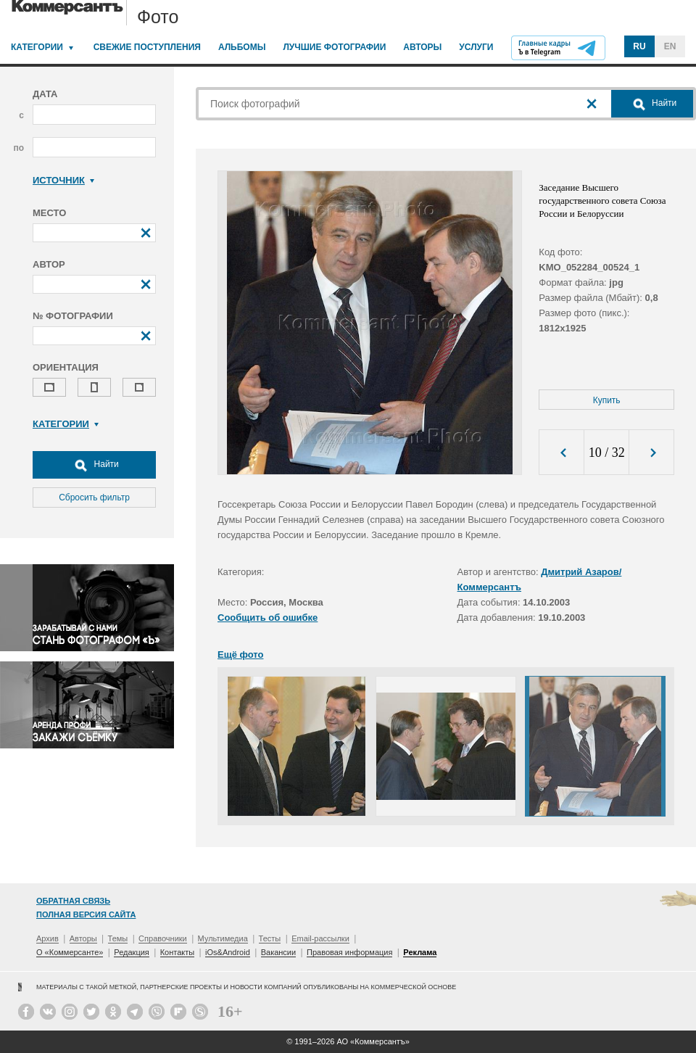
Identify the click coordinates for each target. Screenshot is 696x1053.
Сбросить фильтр (94, 497)
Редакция (131, 952)
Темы (118, 938)
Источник (63, 180)
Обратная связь (73, 900)
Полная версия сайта (86, 914)
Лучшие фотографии (334, 47)
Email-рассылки (320, 938)
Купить (607, 400)
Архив (47, 938)
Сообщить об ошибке (268, 617)
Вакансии (279, 952)
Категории (37, 47)
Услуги (476, 47)
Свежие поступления (147, 47)
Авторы (422, 47)
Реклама (419, 952)
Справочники (162, 938)
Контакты (177, 952)
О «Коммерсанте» (69, 952)
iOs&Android (227, 952)
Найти (94, 465)
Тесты (270, 938)
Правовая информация (349, 952)
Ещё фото (240, 654)
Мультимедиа (223, 938)
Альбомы (242, 47)
